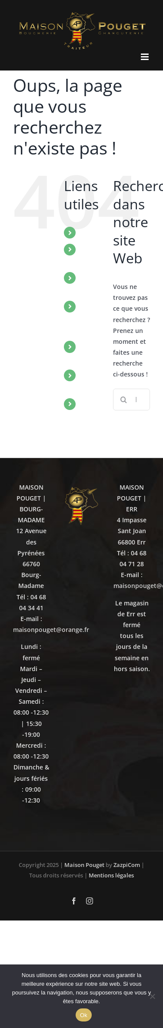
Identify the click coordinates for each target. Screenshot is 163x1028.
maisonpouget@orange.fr (51, 629)
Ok (83, 1015)
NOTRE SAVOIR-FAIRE (94, 318)
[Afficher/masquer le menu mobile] (145, 56)
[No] (152, 996)
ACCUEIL (95, 232)
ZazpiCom (126, 865)
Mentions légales (111, 875)
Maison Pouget (84, 865)
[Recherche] (124, 399)
